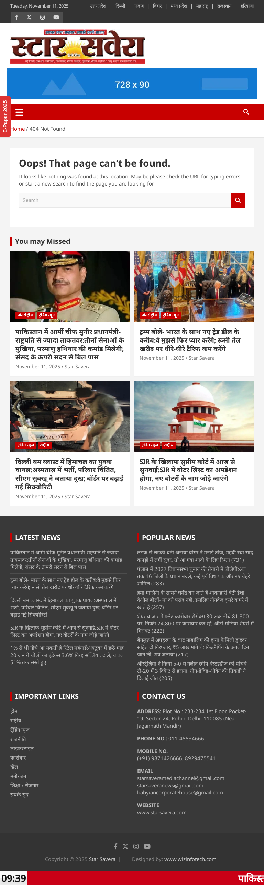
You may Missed (42, 241)
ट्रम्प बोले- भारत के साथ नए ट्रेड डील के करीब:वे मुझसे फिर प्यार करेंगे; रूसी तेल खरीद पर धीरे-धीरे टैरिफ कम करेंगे (190, 340)
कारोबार (18, 757)
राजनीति (18, 738)
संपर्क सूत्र (19, 794)
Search (238, 200)
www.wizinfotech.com (190, 859)
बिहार (157, 6)
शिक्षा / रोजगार (24, 785)
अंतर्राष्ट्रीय (25, 315)
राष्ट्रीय (45, 445)
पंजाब (139, 6)
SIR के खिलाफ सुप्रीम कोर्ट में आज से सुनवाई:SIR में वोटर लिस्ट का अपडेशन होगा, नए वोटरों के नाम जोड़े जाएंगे (188, 470)
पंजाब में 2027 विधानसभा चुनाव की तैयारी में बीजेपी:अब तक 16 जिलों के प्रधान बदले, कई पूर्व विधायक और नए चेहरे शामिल (193, 576)
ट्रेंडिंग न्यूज (47, 315)
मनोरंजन (18, 776)
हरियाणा (247, 6)
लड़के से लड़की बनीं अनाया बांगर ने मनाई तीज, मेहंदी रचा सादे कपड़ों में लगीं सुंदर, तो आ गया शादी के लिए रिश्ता (195, 556)
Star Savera (78, 366)
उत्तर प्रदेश (98, 6)
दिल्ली (120, 6)
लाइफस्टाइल (22, 748)
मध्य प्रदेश (179, 6)
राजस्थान (224, 6)
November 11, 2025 (37, 366)
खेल (14, 766)
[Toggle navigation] (19, 112)
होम (14, 711)
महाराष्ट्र (202, 6)
